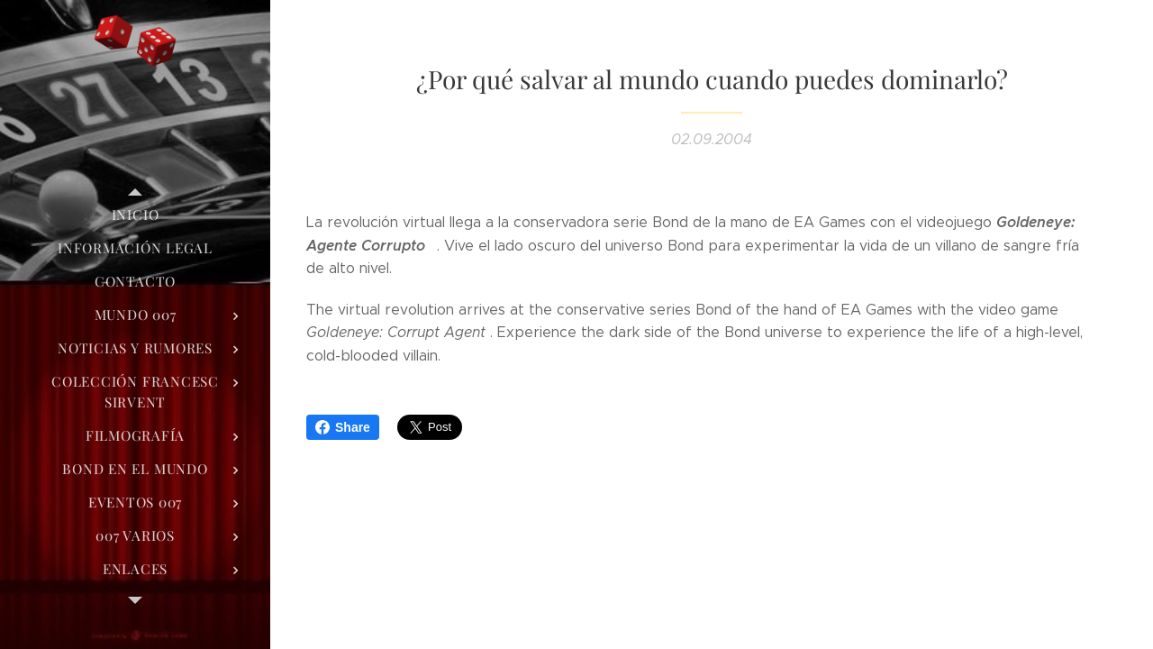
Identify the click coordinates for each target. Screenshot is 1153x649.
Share (342, 427)
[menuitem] (135, 215)
